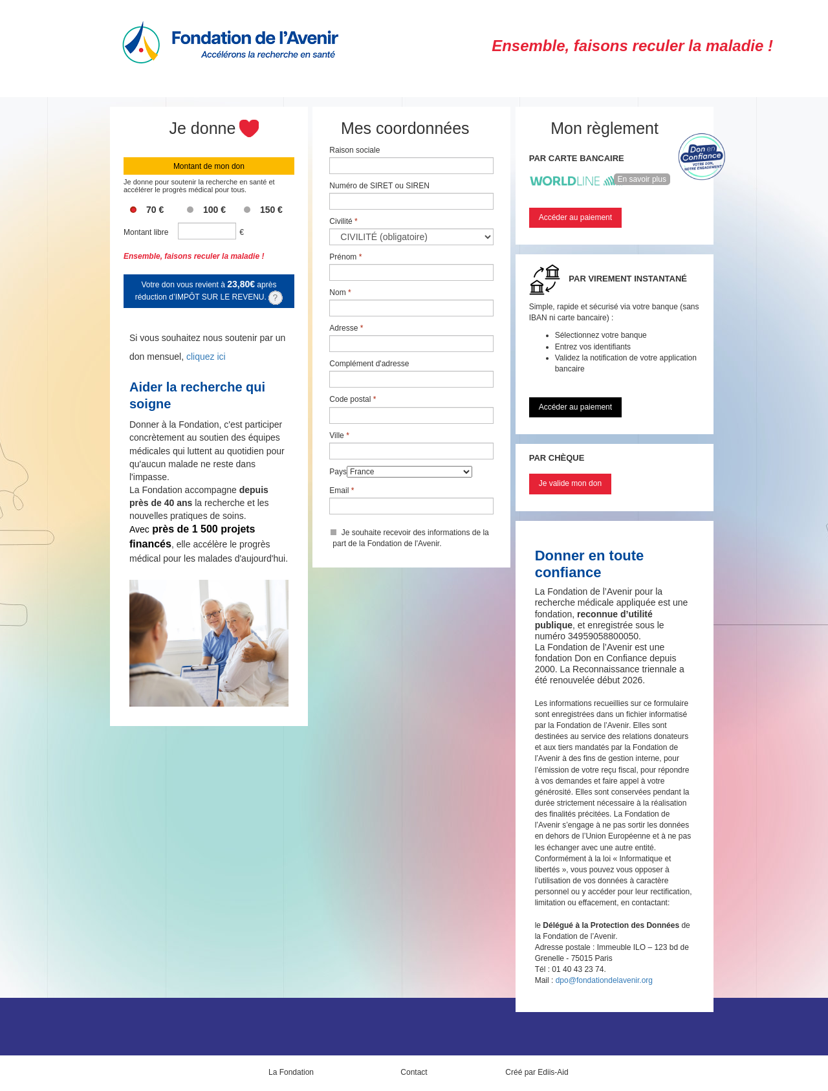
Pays (338, 471)
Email (341, 490)
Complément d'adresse (369, 363)
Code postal (352, 399)
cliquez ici (206, 356)
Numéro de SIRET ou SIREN (379, 185)
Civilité (343, 221)
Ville (339, 435)
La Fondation (291, 1072)
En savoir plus (642, 179)
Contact (413, 1072)
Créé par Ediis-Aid (536, 1072)
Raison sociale (354, 150)
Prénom (345, 256)
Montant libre (146, 232)
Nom (340, 292)
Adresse (346, 328)
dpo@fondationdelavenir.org (604, 980)
